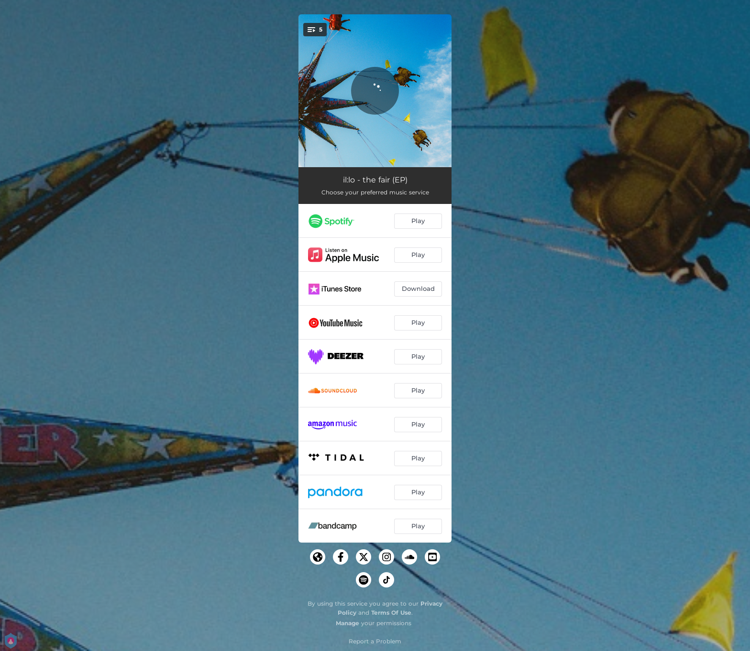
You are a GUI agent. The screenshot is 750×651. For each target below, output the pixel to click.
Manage (347, 623)
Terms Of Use (391, 612)
